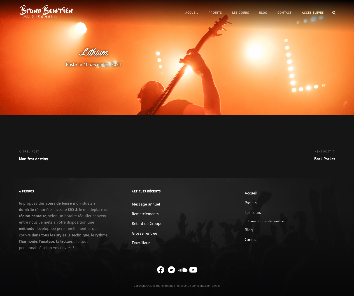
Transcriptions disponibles (266, 221)
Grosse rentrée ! (145, 233)
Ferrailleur (141, 242)
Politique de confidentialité (193, 286)
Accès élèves (313, 13)
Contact (284, 13)
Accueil (191, 13)
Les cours (240, 13)
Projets (215, 13)
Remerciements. (146, 213)
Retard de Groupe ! (148, 223)
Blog (263, 13)
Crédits (216, 286)
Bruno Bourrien (165, 286)
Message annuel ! (147, 204)
